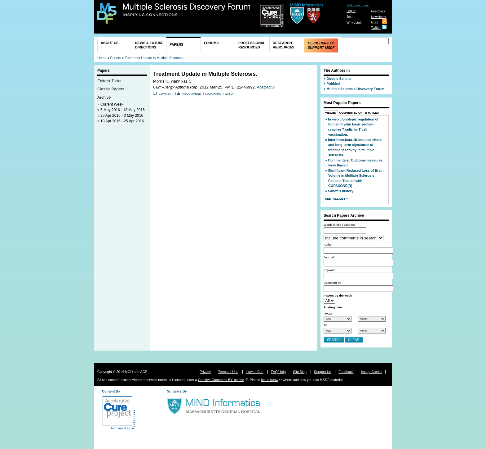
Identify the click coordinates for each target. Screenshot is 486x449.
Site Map (300, 372)
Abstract (264, 87)
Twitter (376, 27)
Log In (351, 11)
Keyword (329, 270)
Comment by (332, 282)
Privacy (205, 372)
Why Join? (354, 22)
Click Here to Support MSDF (320, 45)
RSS (374, 22)
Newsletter (378, 17)
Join (349, 16)
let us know (269, 380)
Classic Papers (110, 89)
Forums (211, 43)
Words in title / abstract (339, 224)
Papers (176, 44)
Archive (104, 97)
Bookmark (213, 93)
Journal (329, 257)
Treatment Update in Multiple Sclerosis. (154, 58)
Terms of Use (228, 372)
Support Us (322, 372)
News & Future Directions (149, 45)
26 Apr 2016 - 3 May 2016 (121, 115)
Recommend (192, 93)
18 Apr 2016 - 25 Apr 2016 (122, 121)
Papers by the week (338, 295)
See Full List (335, 198)
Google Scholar (338, 78)
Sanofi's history (340, 191)
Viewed (330, 112)
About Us (109, 43)
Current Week (111, 104)
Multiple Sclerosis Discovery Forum (187, 10)
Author (328, 244)
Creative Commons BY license (221, 380)
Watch (230, 93)
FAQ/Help (278, 372)
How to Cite (254, 372)
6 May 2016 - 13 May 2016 (122, 110)
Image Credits (371, 372)
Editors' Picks (109, 81)
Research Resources (283, 45)
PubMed (333, 83)
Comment (166, 93)
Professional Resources (251, 45)
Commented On (351, 112)
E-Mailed (372, 112)
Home (101, 58)
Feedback (378, 11)
